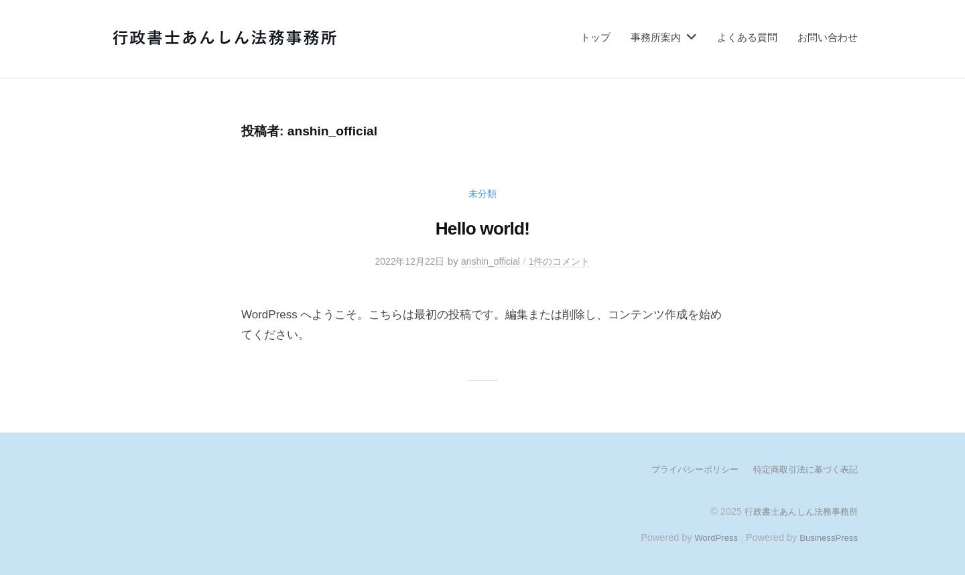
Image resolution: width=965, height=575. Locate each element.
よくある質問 (747, 37)
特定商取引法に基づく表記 (801, 469)
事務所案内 (656, 37)
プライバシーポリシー (683, 469)
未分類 (483, 193)
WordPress (708, 536)
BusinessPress (826, 536)
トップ (595, 37)
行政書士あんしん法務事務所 (797, 510)
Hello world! (482, 227)
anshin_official (491, 261)
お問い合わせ (827, 37)
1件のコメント (565, 261)
